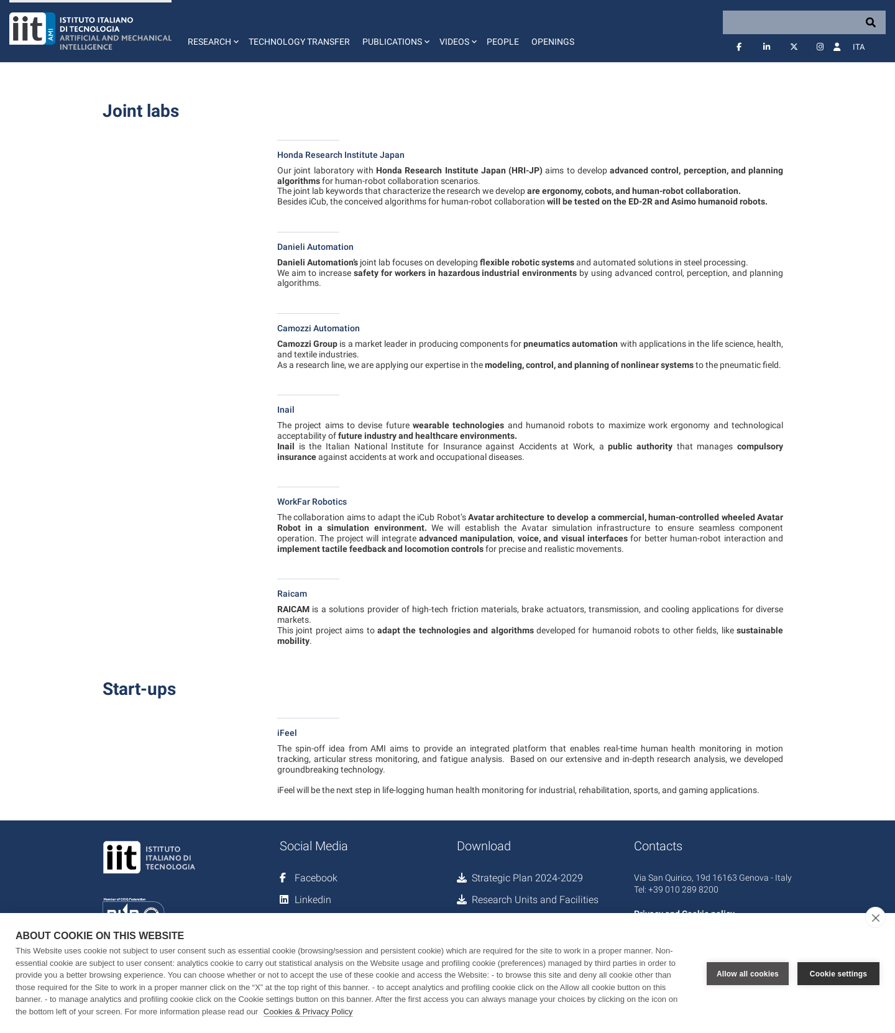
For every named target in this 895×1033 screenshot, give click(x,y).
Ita (859, 47)
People (503, 42)
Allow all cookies (748, 973)
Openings (552, 42)
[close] (875, 917)
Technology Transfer (299, 42)
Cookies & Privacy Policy (308, 1011)
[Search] (804, 22)
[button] (211, 31)
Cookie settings (838, 973)
